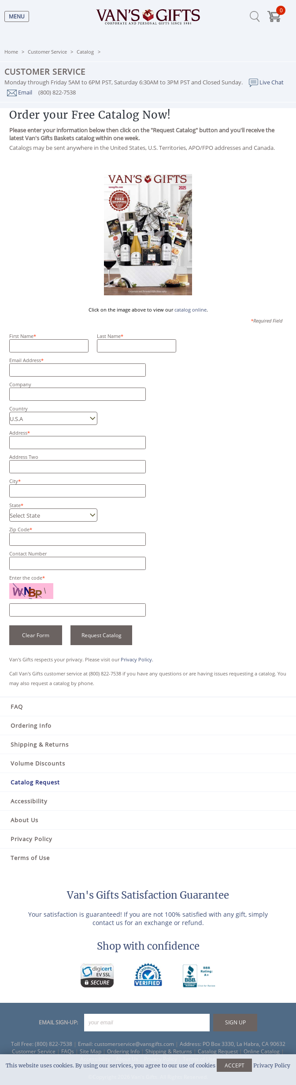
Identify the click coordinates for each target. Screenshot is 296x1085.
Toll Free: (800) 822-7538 (41, 1044)
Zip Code (19, 529)
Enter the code (27, 577)
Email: (85, 1044)
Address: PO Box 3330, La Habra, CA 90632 (232, 1044)
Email (19, 92)
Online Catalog (262, 1051)
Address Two (23, 457)
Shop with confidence (148, 946)
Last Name (109, 336)
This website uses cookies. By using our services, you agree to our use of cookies (148, 1065)
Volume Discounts (38, 763)
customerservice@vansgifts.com (134, 1044)
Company (20, 384)
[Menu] (14, 16)
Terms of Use (30, 858)
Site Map (90, 1051)
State (15, 505)
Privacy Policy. (137, 659)
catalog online (190, 309)
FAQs (67, 1051)
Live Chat (266, 82)
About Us (24, 820)
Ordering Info (31, 725)
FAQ (17, 707)
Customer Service (47, 51)
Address (18, 432)
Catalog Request (35, 782)
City (13, 481)
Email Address (25, 360)
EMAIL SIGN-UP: (58, 1022)
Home (11, 51)
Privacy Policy (31, 839)
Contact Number (28, 553)
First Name (21, 336)
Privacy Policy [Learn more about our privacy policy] (271, 1065)
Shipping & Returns (40, 744)
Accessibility (29, 801)
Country (18, 408)
